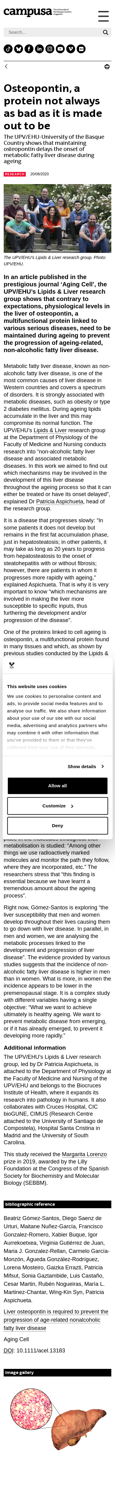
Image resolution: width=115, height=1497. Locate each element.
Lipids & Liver (50, 430)
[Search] (52, 32)
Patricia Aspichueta (59, 501)
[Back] (6, 67)
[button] (57, 1420)
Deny (57, 825)
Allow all (57, 785)
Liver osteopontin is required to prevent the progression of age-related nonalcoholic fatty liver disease (56, 1320)
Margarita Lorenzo (84, 1154)
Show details (82, 766)
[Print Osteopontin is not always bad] (107, 66)
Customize (57, 805)
